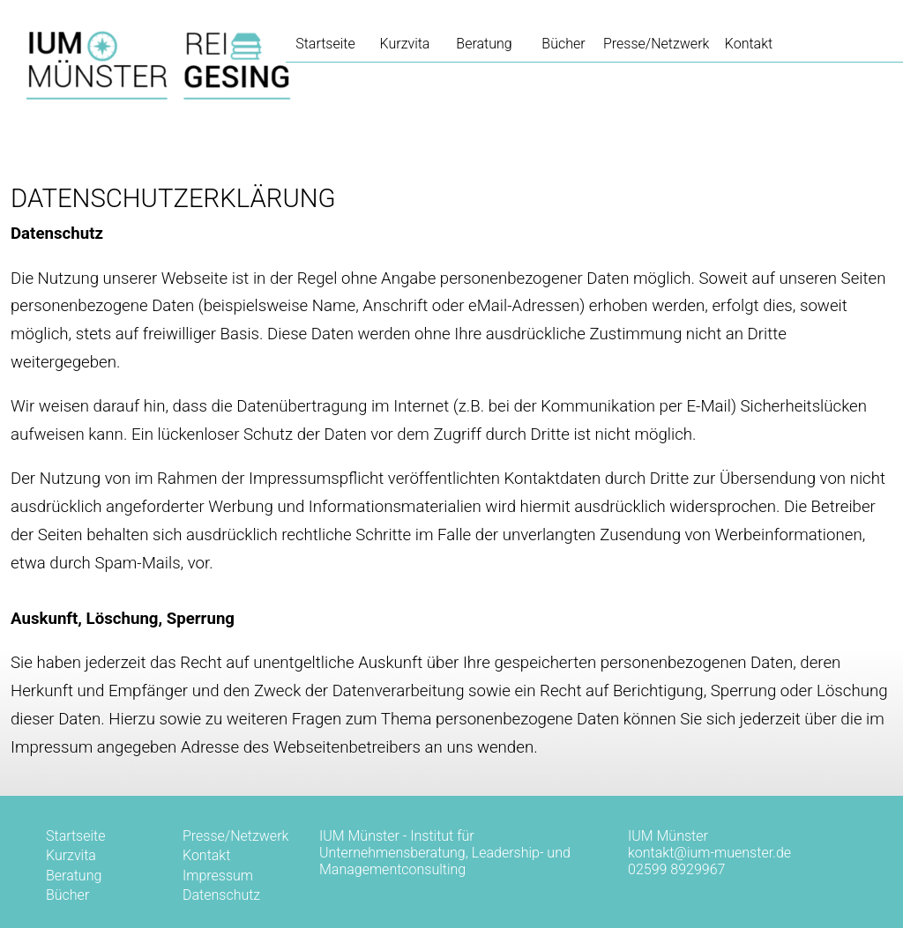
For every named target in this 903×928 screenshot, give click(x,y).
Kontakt (748, 43)
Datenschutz (221, 895)
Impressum (218, 875)
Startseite (76, 836)
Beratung (483, 43)
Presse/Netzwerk (656, 43)
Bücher (563, 43)
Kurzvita (405, 43)
